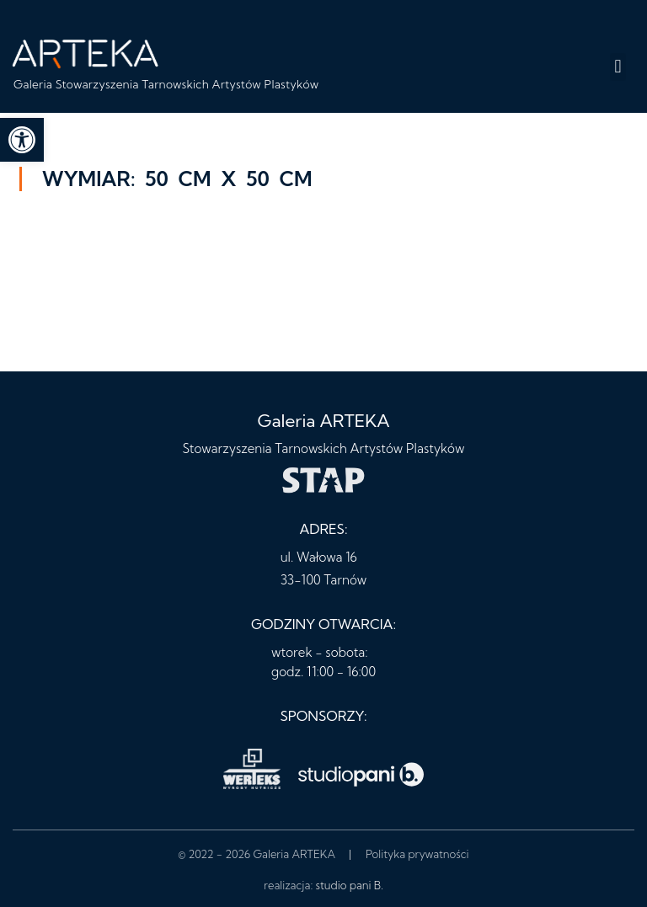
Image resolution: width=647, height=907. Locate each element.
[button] (618, 67)
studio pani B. (349, 885)
